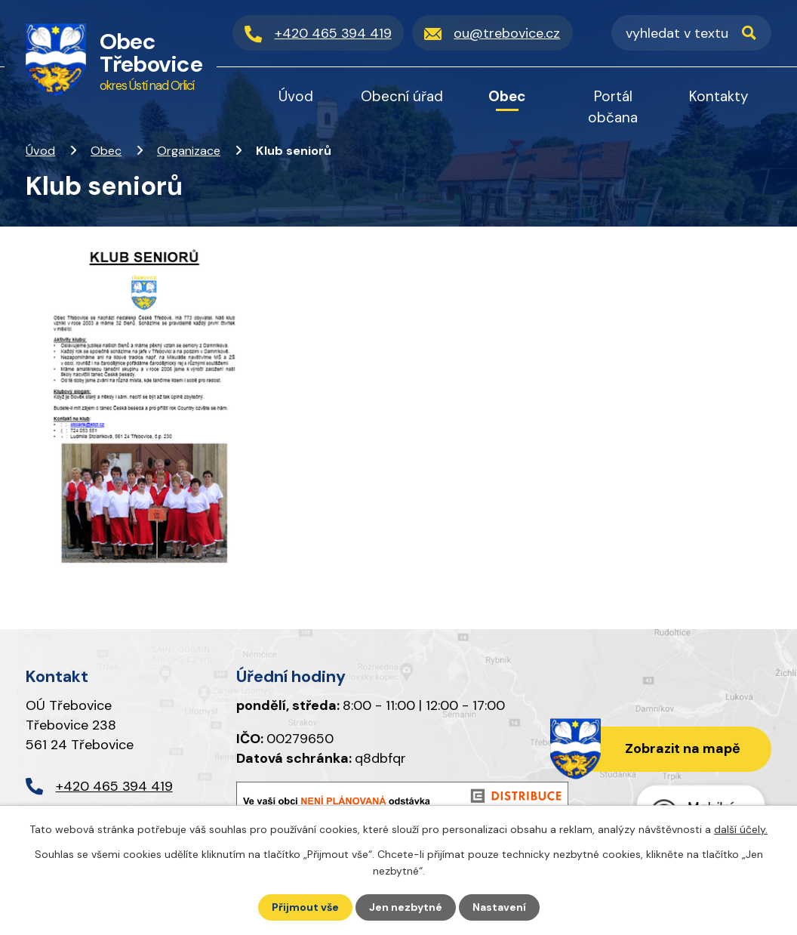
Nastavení (499, 907)
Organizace (188, 151)
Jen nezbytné (405, 907)
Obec (106, 151)
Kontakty (719, 96)
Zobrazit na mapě (682, 748)
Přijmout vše (305, 907)
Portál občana (613, 107)
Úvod (40, 151)
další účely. (741, 829)
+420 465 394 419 (114, 786)
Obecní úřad (402, 96)
